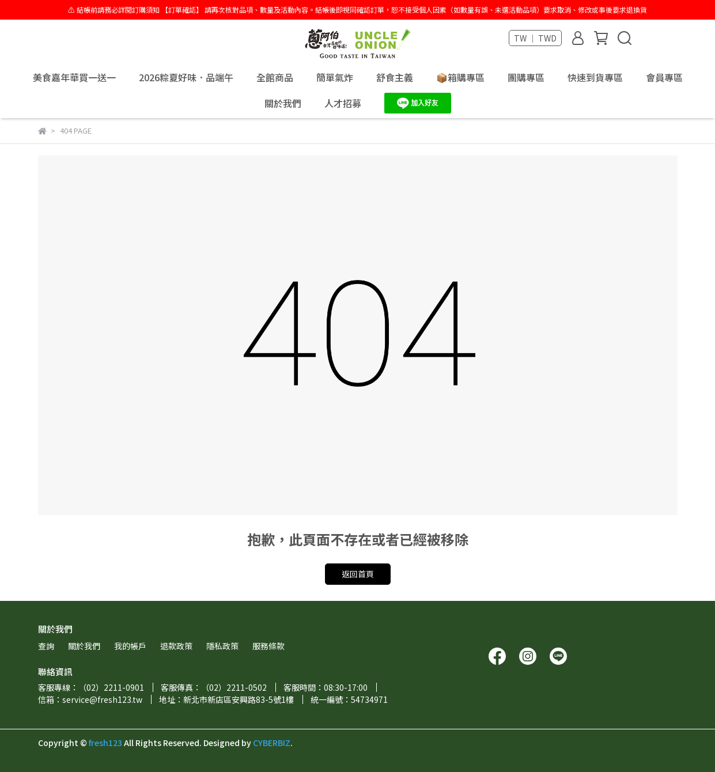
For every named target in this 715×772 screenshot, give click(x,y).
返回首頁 (358, 574)
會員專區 (664, 77)
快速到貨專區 (595, 77)
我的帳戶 (130, 646)
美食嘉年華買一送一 (74, 77)
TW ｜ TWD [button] (535, 38)
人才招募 (342, 103)
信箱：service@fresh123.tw (90, 699)
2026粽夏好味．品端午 (186, 77)
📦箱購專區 (460, 77)
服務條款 (268, 646)
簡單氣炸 (334, 77)
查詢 (46, 646)
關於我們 (282, 103)
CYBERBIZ (271, 742)
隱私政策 (222, 646)
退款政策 (176, 646)
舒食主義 (394, 77)
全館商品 (274, 77)
